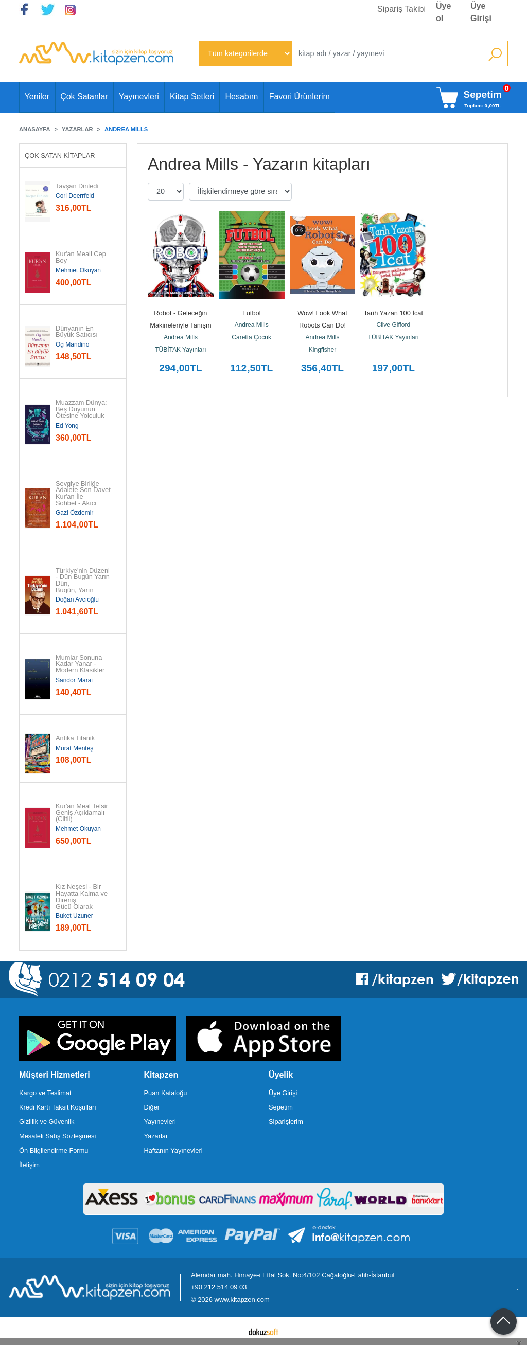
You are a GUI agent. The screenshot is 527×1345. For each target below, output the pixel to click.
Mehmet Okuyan (78, 270)
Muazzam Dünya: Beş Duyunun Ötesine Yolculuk (82, 409)
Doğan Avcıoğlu (77, 599)
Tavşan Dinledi (77, 186)
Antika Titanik (75, 738)
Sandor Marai (74, 680)
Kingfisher (322, 349)
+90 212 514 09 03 (219, 1287)
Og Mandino (72, 344)
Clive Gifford (393, 325)
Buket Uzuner (74, 915)
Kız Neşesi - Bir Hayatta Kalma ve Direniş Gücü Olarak (83, 897)
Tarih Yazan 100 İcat (393, 313)
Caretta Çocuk (251, 337)
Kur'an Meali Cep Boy (82, 257)
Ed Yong (67, 425)
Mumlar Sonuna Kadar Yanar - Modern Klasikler (80, 664)
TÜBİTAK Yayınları (180, 349)
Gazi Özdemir (74, 512)
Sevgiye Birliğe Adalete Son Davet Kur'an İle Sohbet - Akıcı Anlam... (84, 497)
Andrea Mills (181, 337)
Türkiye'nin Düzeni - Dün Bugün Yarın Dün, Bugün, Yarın (83, 581)
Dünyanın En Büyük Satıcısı (77, 332)
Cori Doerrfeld (75, 195)
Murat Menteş (74, 748)
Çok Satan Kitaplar (60, 155)
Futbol (251, 313)
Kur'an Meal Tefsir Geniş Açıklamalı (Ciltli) (83, 813)
